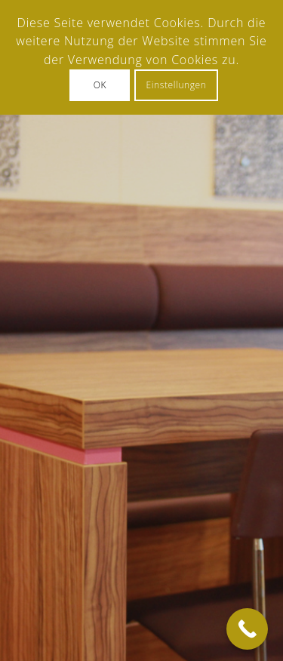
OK (100, 84)
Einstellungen (176, 84)
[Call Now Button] (247, 629)
